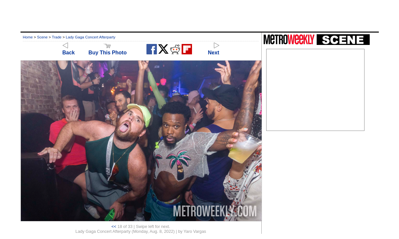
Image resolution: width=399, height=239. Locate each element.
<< (113, 226)
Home (28, 37)
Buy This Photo (108, 49)
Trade (57, 37)
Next (213, 49)
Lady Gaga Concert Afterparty (90, 37)
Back (68, 49)
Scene (42, 37)
